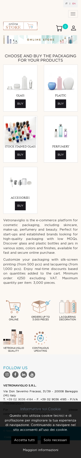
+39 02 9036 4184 (20, 399)
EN (74, 3)
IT (66, 3)
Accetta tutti (24, 440)
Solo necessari (55, 440)
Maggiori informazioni (40, 450)
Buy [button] (20, 103)
